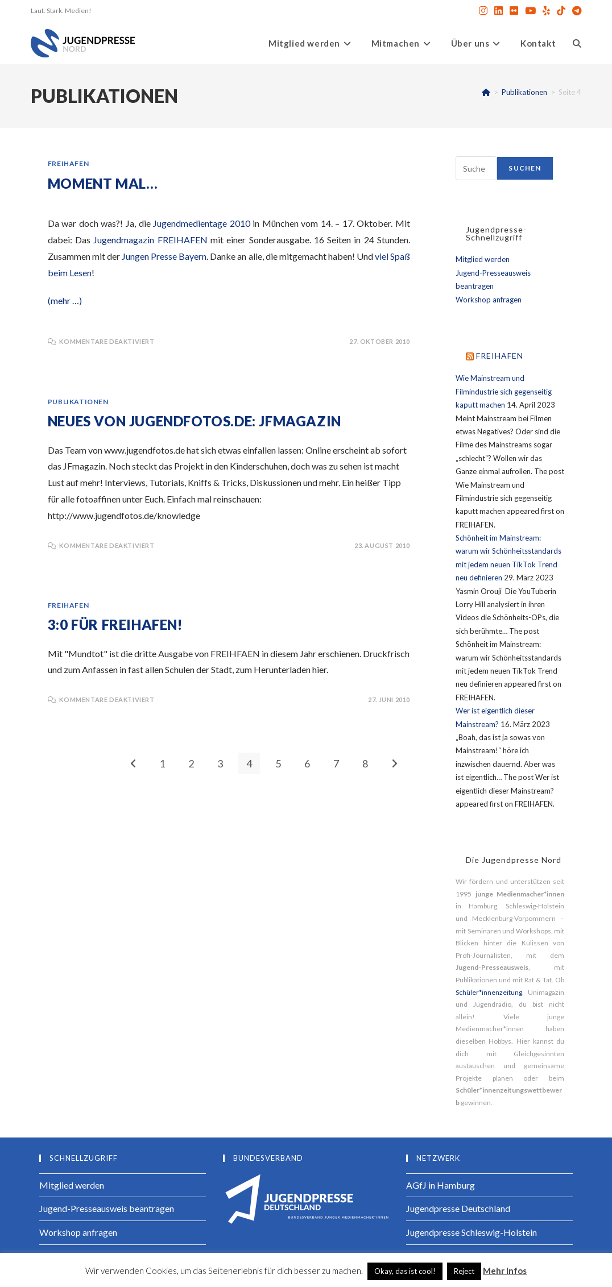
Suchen (524, 168)
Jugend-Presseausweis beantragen (106, 1208)
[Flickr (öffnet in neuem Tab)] (514, 10)
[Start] (486, 92)
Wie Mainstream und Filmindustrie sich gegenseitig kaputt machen (504, 391)
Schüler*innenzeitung (489, 992)
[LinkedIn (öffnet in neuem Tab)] (498, 10)
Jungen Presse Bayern (164, 256)
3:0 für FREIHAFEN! (115, 624)
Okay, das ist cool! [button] (405, 1271)
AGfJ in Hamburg (440, 1185)
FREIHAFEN (68, 163)
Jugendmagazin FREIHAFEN (150, 239)
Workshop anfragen (489, 299)
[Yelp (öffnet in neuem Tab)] (546, 10)
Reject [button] (464, 1271)
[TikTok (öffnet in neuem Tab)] (561, 10)
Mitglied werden (483, 259)
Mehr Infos (505, 1270)
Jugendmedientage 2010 (201, 223)
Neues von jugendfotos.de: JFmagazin (194, 421)
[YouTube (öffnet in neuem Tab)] (530, 10)
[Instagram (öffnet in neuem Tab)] (483, 10)
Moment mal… (103, 183)
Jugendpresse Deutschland (458, 1208)
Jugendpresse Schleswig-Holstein (471, 1232)
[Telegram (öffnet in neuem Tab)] (575, 10)
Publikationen (78, 401)
